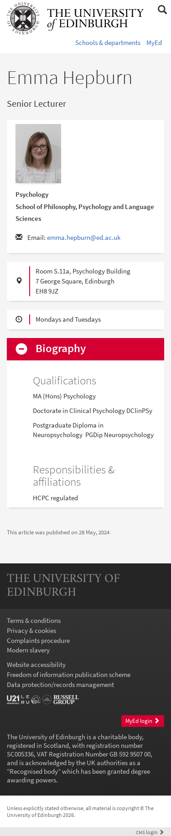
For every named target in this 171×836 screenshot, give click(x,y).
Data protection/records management (60, 684)
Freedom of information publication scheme (68, 674)
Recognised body (34, 771)
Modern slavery (28, 650)
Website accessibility (36, 664)
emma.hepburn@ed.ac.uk (83, 237)
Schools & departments (107, 42)
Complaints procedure (38, 640)
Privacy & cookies (31, 630)
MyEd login (142, 721)
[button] (162, 10)
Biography (61, 348)
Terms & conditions (34, 620)
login (150, 832)
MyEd (154, 42)
